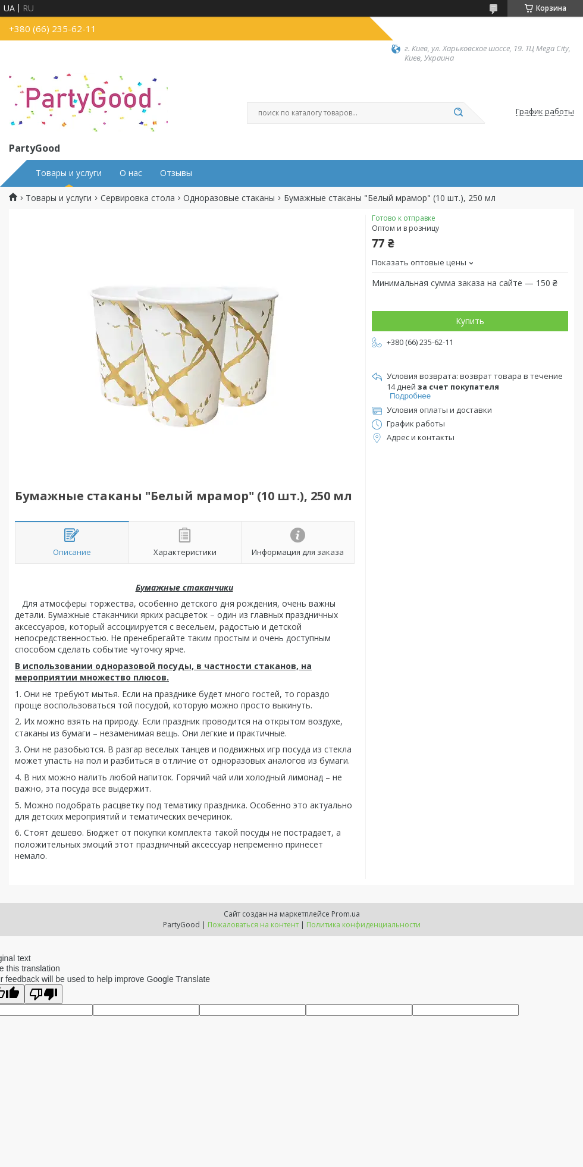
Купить (470, 321)
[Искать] (458, 113)
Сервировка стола (138, 198)
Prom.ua (345, 914)
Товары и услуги (69, 173)
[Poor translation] (43, 994)
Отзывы (176, 173)
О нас (131, 173)
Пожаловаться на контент (253, 925)
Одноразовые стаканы (229, 198)
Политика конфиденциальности (363, 925)
